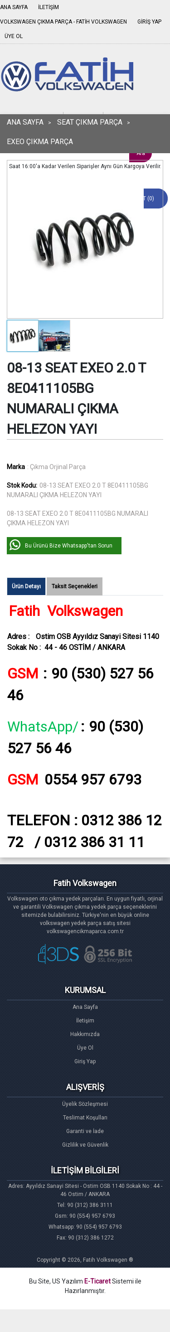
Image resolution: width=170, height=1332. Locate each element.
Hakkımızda (85, 1034)
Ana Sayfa (85, 1007)
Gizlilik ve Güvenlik (85, 1145)
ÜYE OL (14, 36)
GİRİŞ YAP (149, 22)
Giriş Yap (85, 1061)
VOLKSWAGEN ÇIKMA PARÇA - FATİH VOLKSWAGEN (63, 22)
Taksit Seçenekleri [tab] (74, 586)
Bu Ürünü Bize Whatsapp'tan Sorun (68, 545)
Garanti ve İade (85, 1131)
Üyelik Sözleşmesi (85, 1104)
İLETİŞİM (48, 7)
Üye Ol (85, 1048)
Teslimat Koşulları (85, 1117)
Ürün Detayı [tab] (26, 586)
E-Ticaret (97, 1281)
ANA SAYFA (14, 7)
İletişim (85, 1020)
